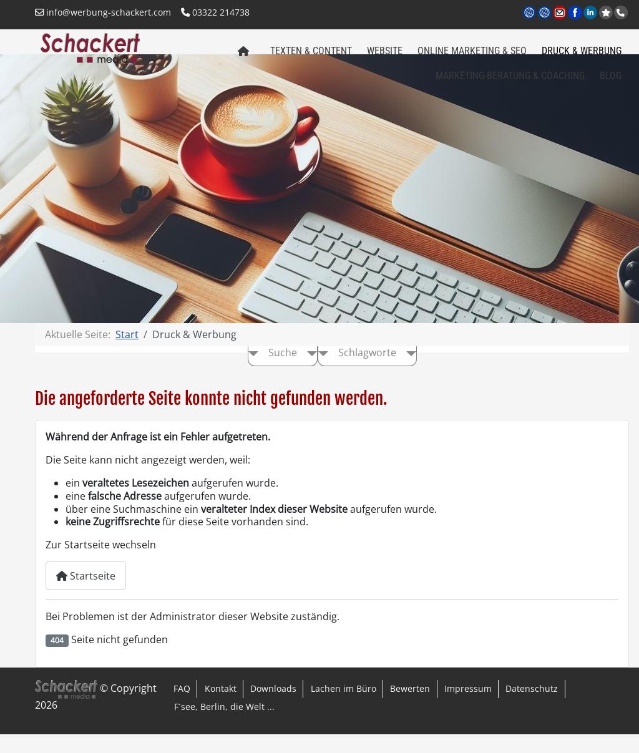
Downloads (273, 707)
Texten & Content (311, 57)
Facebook (575, 13)
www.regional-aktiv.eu (545, 13)
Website (384, 57)
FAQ (181, 707)
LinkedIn (591, 13)
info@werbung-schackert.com (103, 12)
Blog (611, 82)
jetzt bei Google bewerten (607, 12)
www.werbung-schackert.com (530, 13)
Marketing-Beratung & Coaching (510, 82)
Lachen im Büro (343, 707)
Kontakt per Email (560, 13)
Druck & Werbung (582, 57)
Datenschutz (531, 707)
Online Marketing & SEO (472, 57)
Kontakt (221, 707)
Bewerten (410, 707)
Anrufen (622, 12)
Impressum (468, 707)
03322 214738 (215, 12)
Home (240, 61)
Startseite (85, 594)
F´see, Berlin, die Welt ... (224, 725)
